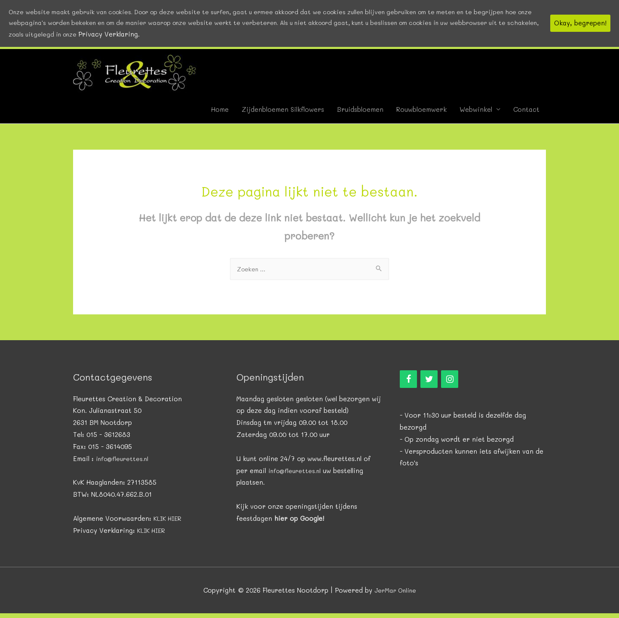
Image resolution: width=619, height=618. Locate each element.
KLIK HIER (168, 523)
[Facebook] (408, 384)
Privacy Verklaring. (221, 36)
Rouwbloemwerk (421, 114)
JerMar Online (395, 594)
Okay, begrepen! (580, 24)
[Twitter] (429, 384)
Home (220, 114)
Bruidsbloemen (360, 114)
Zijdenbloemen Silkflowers (283, 114)
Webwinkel (476, 114)
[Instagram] (449, 384)
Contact (526, 114)
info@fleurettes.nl (124, 462)
